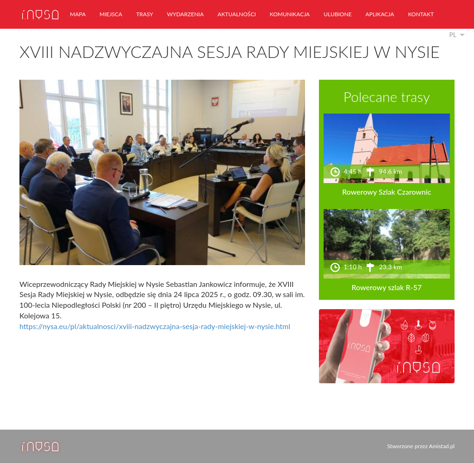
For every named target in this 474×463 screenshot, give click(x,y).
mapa (78, 14)
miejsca (111, 14)
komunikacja (290, 14)
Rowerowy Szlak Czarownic (386, 191)
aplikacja (380, 14)
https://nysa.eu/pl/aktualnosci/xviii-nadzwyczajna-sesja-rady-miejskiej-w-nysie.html (154, 326)
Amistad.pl (442, 446)
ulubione (337, 14)
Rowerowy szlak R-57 (387, 287)
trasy (144, 14)
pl (452, 34)
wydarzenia (185, 14)
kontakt (421, 14)
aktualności (237, 14)
